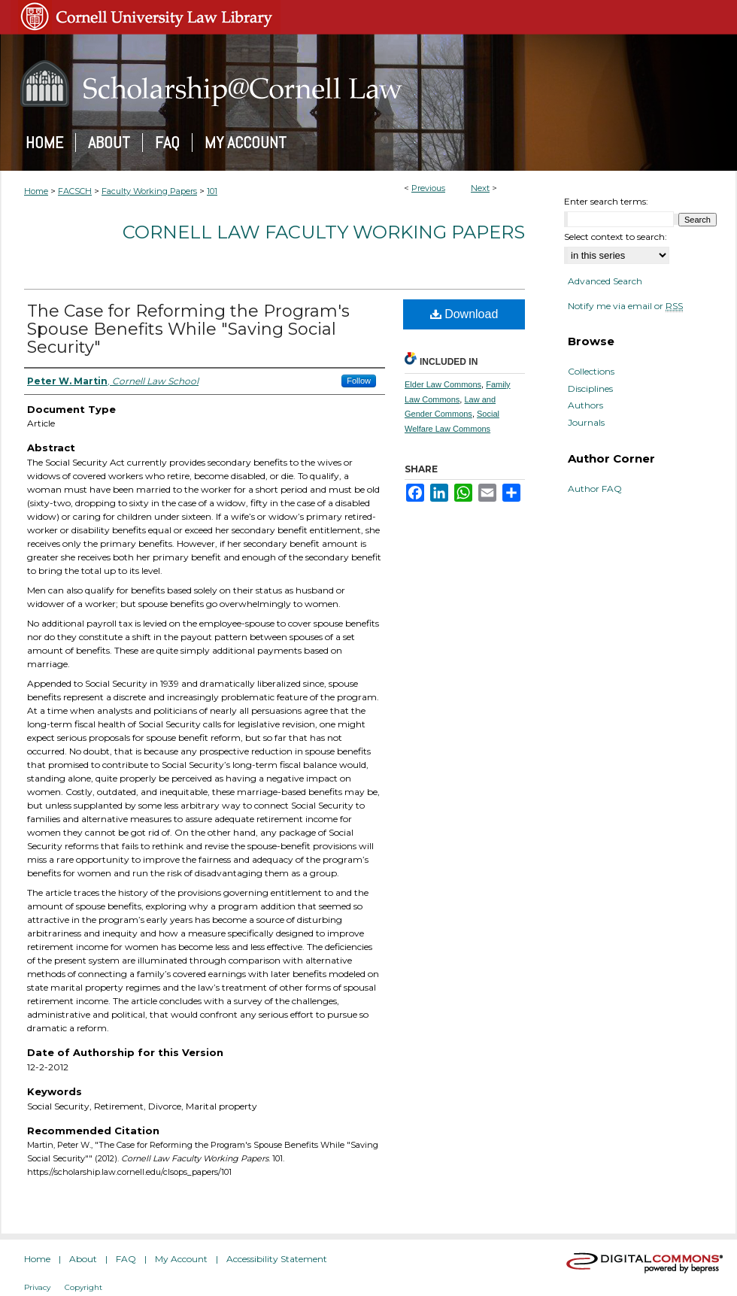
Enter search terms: (606, 201)
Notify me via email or (625, 306)
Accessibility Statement (276, 1258)
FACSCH (75, 191)
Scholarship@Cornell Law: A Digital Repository (368, 83)
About (83, 1258)
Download (464, 314)
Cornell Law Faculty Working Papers (324, 232)
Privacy (37, 1287)
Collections (591, 371)
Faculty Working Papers (149, 191)
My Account (181, 1258)
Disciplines (590, 389)
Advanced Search (605, 281)
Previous (428, 188)
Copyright (83, 1287)
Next (480, 188)
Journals (586, 422)
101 (212, 191)
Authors (585, 405)
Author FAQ (595, 489)
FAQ (126, 1258)
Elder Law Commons (443, 384)
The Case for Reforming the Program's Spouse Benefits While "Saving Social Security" (188, 329)
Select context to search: (615, 236)
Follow (359, 380)
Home (36, 191)
